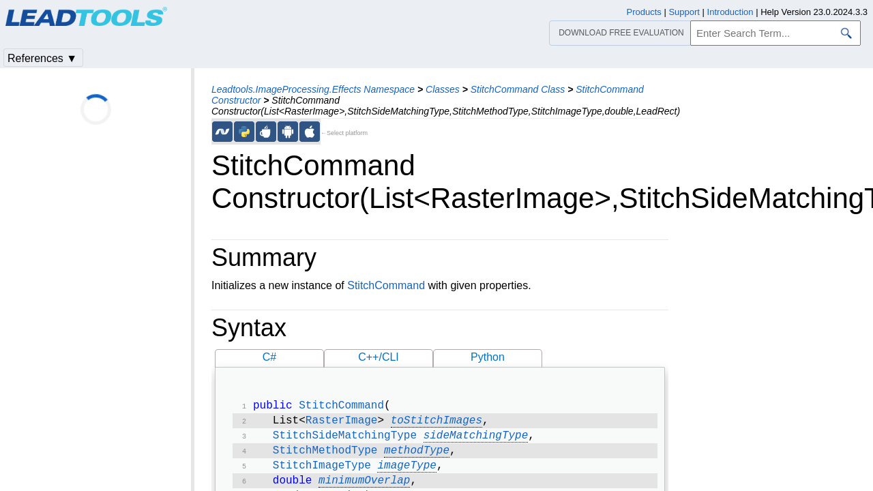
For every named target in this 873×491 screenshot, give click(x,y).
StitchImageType (322, 472)
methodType (416, 456)
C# (269, 357)
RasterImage (342, 423)
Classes (443, 89)
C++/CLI (378, 357)
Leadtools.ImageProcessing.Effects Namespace (313, 89)
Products (644, 12)
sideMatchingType (476, 439)
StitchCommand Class (518, 89)
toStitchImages (436, 423)
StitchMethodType (325, 456)
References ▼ (42, 58)
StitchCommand (386, 285)
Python (488, 357)
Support (684, 12)
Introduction (730, 12)
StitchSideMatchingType (345, 439)
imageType (406, 472)
